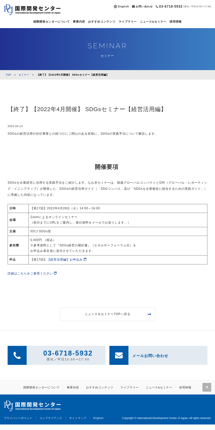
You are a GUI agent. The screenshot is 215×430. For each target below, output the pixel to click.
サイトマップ (77, 418)
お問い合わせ (144, 6)
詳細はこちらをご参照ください (30, 273)
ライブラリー (128, 21)
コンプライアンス (50, 418)
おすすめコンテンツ (101, 21)
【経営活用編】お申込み (65, 259)
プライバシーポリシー (18, 418)
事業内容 (79, 21)
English (123, 6)
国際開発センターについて (51, 21)
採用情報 (176, 21)
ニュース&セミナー (153, 21)
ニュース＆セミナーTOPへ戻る (107, 314)
